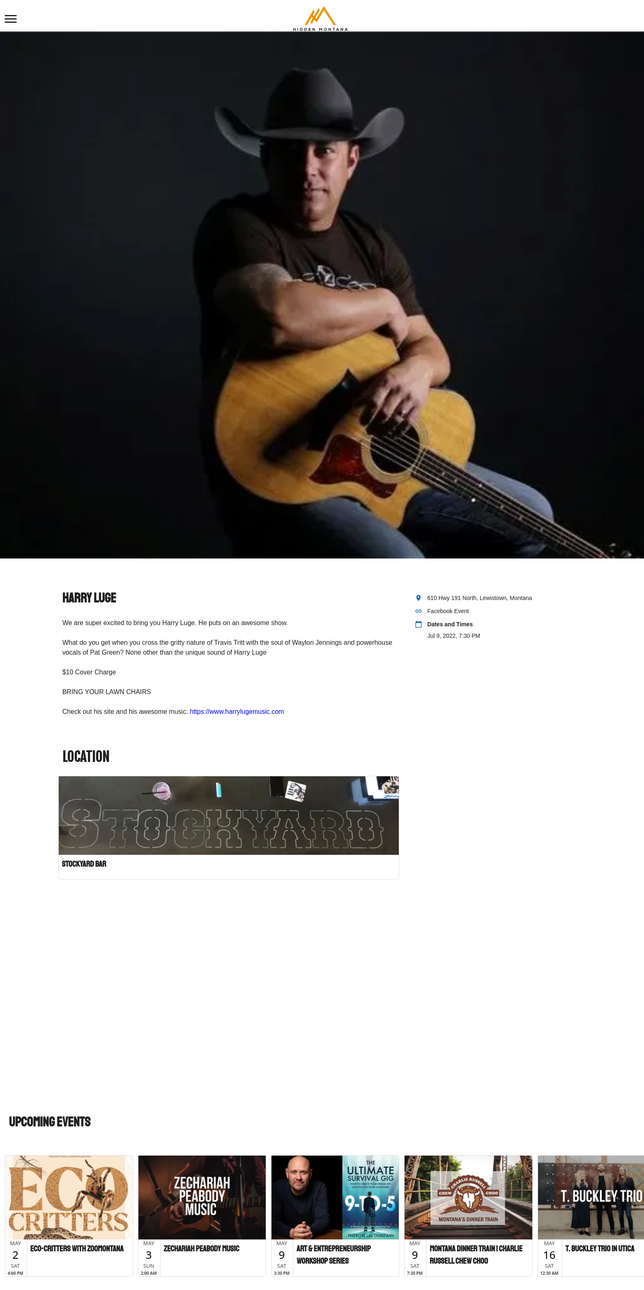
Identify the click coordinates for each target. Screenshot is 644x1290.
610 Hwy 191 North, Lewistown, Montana (479, 598)
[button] (10, 18)
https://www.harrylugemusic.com (237, 711)
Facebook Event (448, 611)
